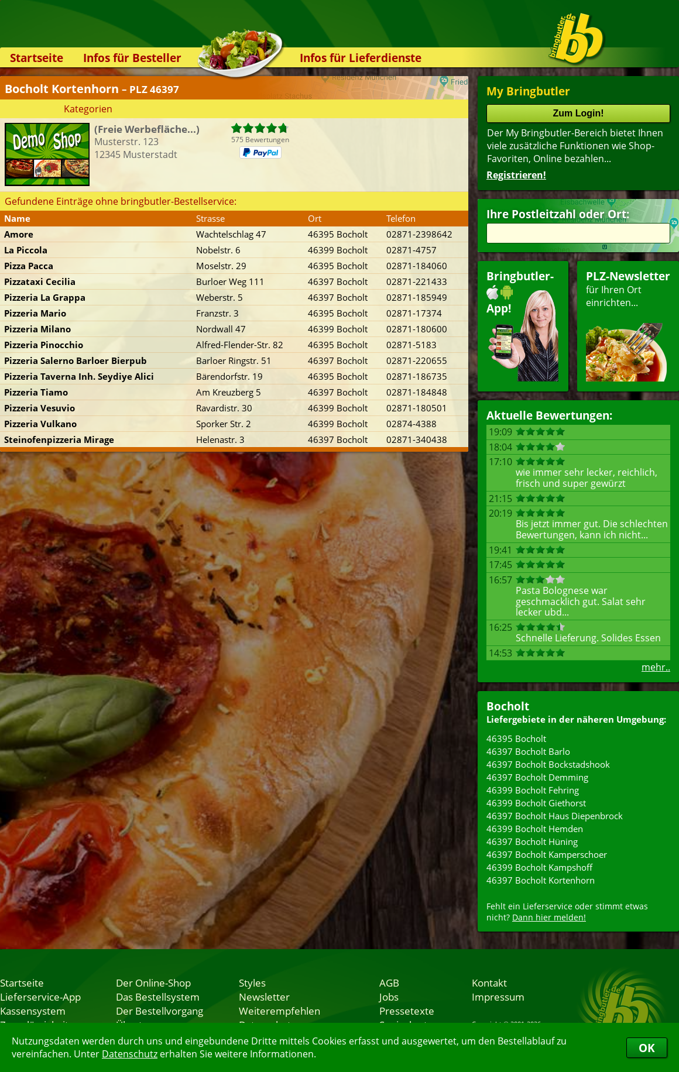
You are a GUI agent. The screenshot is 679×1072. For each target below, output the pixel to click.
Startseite (36, 57)
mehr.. (656, 667)
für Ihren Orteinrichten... (628, 325)
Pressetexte (406, 1011)
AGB (389, 982)
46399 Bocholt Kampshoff (539, 867)
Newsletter (264, 996)
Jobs (389, 996)
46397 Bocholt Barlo (528, 751)
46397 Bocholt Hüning (532, 841)
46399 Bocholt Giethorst (536, 803)
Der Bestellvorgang (159, 1011)
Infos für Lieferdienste (360, 57)
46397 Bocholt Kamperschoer (546, 854)
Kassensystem (33, 1011)
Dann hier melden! (549, 917)
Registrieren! (516, 175)
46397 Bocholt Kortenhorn (540, 880)
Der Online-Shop (153, 982)
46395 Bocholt (516, 738)
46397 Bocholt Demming (537, 777)
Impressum (498, 996)
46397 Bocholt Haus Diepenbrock (554, 816)
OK (647, 1047)
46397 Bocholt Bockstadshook (548, 764)
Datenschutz (129, 1053)
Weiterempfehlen (279, 1011)
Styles (252, 982)
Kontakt (489, 982)
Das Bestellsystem (158, 996)
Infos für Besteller (132, 57)
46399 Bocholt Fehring (532, 790)
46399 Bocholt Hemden (534, 828)
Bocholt (507, 706)
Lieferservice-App (40, 996)
